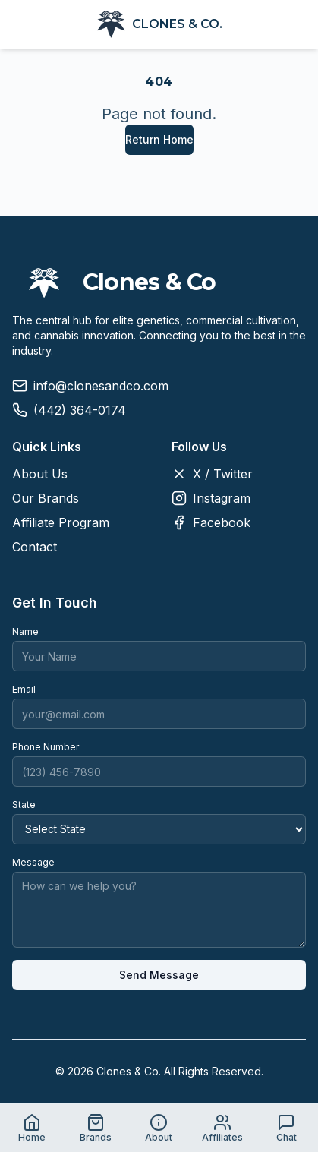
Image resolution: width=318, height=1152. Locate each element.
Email (24, 689)
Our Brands (45, 498)
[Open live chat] (286, 1128)
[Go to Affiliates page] (222, 1128)
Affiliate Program (60, 522)
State (24, 804)
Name (25, 631)
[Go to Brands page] (96, 1128)
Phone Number (45, 747)
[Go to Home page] (32, 1128)
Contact (34, 546)
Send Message (159, 974)
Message (33, 862)
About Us (40, 473)
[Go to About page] (159, 1128)
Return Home (159, 139)
